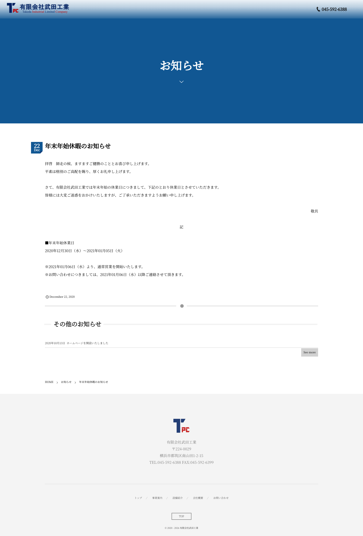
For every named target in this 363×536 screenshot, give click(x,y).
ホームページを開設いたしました (87, 345)
